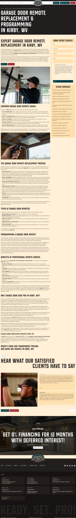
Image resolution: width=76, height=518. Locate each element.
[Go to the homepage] (38, 458)
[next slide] (74, 410)
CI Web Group (39, 517)
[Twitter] (74, 465)
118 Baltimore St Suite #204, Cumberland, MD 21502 (62, 492)
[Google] (72, 465)
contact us (38, 340)
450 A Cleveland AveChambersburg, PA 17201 (32, 482)
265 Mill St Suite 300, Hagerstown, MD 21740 (12, 491)
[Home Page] (38, 3)
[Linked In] (64, 465)
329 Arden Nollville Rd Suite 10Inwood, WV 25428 (8, 482)
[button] (9, 3)
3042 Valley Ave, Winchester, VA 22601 (60, 481)
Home (2, 8)
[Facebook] (67, 465)
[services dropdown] (3, 3)
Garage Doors (8, 8)
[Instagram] (69, 465)
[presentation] (60, 76)
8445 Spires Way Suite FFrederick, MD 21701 (32, 492)
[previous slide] (71, 410)
